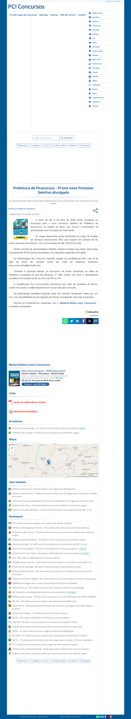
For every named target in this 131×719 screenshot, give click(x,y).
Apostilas (94, 17)
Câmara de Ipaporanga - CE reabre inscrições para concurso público (49, 428)
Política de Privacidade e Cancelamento (34, 717)
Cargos (93, 72)
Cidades (94, 76)
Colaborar (94, 101)
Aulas (93, 93)
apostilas (43, 15)
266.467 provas (68, 15)
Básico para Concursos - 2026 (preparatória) (43, 371)
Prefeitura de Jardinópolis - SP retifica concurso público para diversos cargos (49, 539)
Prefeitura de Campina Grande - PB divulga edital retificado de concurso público (50, 649)
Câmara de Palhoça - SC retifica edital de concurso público (40, 613)
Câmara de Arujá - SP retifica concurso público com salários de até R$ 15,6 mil (49, 544)
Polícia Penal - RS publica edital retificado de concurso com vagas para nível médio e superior (52, 607)
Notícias (94, 21)
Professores (95, 63)
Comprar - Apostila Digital (35, 384)
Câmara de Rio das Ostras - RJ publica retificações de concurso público (51, 553)
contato (82, 15)
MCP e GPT (95, 59)
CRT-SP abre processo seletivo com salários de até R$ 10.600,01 (42, 523)
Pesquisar (67, 138)
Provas (93, 89)
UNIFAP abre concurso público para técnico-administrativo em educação (47, 626)
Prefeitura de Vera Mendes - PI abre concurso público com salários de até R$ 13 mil (52, 509)
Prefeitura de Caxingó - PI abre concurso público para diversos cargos (45, 432)
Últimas (93, 55)
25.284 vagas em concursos (23, 15)
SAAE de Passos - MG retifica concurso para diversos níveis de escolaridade (48, 587)
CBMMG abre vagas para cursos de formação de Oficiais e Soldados (44, 583)
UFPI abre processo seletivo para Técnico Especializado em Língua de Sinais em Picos (53, 500)
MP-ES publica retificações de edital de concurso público (44, 592)
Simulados (94, 85)
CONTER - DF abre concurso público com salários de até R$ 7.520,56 (44, 622)
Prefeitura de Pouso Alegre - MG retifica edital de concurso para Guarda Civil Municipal (54, 578)
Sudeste (94, 33)
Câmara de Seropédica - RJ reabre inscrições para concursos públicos (49, 548)
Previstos (94, 68)
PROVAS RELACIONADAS (25, 411)
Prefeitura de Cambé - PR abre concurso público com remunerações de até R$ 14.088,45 (54, 596)
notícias (54, 15)
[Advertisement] (34, 166)
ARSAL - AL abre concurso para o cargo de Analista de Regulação (43, 631)
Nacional (94, 30)
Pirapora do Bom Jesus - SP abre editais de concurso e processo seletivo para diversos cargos (53, 534)
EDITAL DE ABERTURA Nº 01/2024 (30, 402)
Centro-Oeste (96, 50)
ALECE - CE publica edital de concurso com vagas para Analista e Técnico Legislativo (52, 640)
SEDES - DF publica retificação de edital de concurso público (41, 617)
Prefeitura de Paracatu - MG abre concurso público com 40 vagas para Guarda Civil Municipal (52, 573)
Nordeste (94, 46)
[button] (12, 447)
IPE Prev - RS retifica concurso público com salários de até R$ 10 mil (44, 601)
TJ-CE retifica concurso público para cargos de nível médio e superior (45, 644)
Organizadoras (96, 97)
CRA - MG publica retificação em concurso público (36, 557)
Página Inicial (96, 13)
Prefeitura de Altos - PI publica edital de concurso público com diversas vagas (49, 505)
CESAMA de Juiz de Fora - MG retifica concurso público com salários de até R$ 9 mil (51, 562)
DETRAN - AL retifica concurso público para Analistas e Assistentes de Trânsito (49, 635)
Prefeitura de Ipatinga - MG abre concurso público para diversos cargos (46, 566)
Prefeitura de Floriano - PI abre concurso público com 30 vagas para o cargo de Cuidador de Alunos (55, 495)
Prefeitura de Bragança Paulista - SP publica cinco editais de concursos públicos (50, 527)
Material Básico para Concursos (78, 303)
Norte (93, 42)
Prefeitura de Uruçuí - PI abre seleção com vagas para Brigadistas (43, 489)
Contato (93, 106)
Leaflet (71, 476)
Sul (92, 38)
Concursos (95, 25)
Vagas (93, 80)
